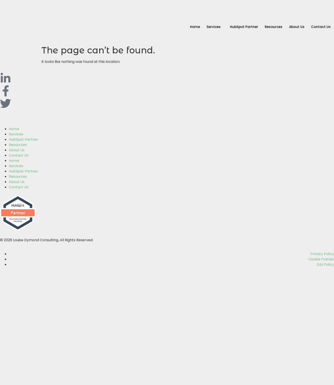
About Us (296, 26)
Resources (273, 26)
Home (195, 26)
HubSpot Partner (244, 26)
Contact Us (321, 26)
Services (214, 26)
